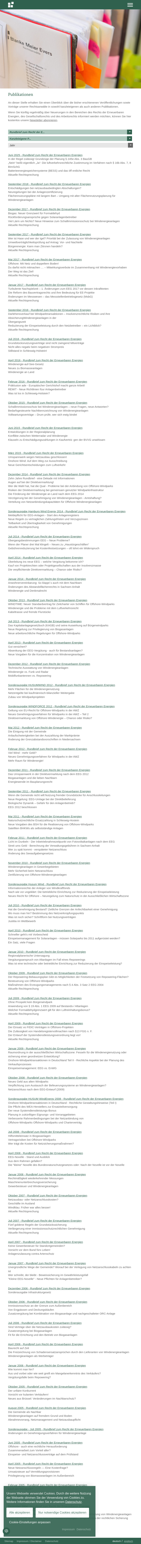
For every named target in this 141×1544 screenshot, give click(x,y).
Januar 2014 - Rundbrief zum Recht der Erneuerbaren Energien (47, 578)
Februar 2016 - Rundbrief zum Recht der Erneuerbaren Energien (47, 381)
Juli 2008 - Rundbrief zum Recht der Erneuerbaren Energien (45, 1131)
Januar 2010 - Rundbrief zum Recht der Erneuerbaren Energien (47, 951)
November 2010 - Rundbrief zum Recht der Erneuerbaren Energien (49, 862)
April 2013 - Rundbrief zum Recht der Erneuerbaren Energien (45, 642)
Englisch (128, 1541)
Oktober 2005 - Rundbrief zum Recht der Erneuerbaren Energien (47, 1386)
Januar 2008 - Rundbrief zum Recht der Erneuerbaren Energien (47, 1174)
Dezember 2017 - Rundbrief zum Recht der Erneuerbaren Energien (49, 209)
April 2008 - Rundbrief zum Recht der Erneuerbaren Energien (45, 1153)
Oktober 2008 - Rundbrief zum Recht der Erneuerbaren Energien (47, 1077)
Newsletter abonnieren (43, 120)
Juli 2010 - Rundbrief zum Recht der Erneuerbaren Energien (45, 905)
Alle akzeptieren (19, 1512)
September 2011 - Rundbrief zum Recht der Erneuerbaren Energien (49, 791)
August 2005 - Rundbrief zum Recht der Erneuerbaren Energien (47, 1407)
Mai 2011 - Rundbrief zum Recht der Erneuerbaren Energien (45, 816)
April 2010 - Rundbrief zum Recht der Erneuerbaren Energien (45, 930)
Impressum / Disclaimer (29, 1541)
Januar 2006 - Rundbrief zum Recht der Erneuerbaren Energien (47, 1365)
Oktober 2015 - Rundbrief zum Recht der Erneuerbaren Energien (47, 402)
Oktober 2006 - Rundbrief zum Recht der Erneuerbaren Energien (47, 1301)
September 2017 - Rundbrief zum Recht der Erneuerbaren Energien (49, 234)
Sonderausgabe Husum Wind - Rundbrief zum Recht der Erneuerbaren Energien (57, 884)
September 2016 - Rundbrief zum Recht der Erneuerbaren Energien (49, 310)
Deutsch (116, 1541)
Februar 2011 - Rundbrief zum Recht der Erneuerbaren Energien (47, 837)
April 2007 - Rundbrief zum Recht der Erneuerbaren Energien (45, 1241)
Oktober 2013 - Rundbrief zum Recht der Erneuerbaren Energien (47, 600)
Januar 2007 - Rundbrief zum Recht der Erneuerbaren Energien (47, 1263)
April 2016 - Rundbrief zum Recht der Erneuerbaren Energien (45, 360)
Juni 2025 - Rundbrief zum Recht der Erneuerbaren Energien (45, 155)
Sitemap (8, 1541)
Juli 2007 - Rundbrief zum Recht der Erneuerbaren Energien (45, 1220)
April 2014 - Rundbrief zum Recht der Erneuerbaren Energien (45, 557)
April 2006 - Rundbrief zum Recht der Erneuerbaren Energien (45, 1344)
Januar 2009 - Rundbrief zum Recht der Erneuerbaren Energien (47, 1048)
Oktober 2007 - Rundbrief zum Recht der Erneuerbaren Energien (47, 1195)
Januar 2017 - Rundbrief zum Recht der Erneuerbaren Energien (47, 284)
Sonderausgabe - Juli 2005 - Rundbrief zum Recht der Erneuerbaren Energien (55, 1429)
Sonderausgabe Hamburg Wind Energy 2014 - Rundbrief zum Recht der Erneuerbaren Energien (67, 511)
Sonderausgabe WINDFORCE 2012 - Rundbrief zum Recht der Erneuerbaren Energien (61, 706)
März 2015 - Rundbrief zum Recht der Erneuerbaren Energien (46, 453)
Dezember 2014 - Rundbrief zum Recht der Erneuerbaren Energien (49, 474)
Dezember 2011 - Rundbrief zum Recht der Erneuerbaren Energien (49, 770)
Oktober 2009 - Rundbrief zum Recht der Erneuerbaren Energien (47, 973)
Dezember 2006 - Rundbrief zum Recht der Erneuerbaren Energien (49, 1288)
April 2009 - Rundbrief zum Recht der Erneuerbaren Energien (45, 1023)
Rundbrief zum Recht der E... (71, 132)
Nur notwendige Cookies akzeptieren (62, 1512)
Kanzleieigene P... (71, 138)
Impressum (68, 1529)
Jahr (71, 145)
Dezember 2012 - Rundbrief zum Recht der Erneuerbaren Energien (49, 663)
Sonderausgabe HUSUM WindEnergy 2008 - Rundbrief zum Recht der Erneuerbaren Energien (66, 1098)
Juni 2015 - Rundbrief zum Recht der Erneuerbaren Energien (45, 427)
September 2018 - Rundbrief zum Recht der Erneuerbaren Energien (49, 184)
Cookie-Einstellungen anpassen (29, 1522)
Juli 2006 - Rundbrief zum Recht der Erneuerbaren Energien (45, 1322)
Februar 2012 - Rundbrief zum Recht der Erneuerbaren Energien (47, 748)
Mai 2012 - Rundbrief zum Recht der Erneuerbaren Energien (45, 727)
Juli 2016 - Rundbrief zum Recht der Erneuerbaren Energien (45, 339)
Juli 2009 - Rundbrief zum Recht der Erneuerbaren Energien (45, 998)
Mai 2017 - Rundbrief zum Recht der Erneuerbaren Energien (45, 259)
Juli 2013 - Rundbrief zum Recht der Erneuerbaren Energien (45, 621)
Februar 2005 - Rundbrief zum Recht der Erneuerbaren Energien (47, 1485)
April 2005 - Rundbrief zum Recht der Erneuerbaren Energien (45, 1463)
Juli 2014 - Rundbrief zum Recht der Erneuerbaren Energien (45, 536)
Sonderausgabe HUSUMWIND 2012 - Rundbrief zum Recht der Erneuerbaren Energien (61, 685)
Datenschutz (51, 1541)
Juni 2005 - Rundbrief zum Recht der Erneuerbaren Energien (45, 1442)
